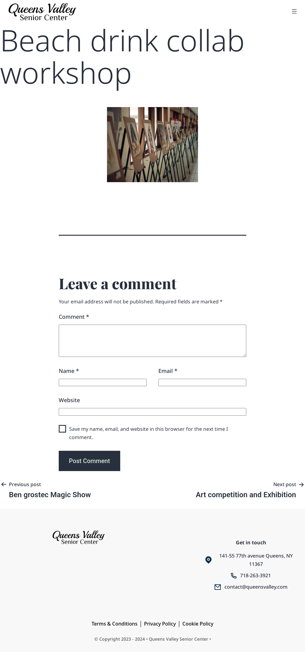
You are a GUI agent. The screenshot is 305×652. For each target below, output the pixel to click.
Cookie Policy (197, 623)
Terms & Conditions (114, 623)
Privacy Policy (160, 623)
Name (69, 370)
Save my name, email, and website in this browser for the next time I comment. (148, 433)
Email (167, 370)
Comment (74, 316)
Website (69, 400)
